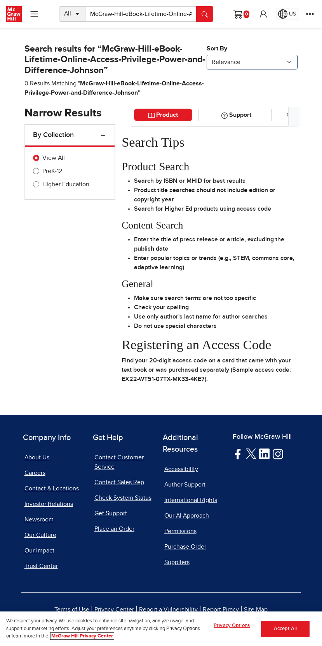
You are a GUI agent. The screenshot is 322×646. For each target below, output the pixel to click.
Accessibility (181, 469)
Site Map (256, 609)
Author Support (184, 484)
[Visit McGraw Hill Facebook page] (238, 453)
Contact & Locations (51, 488)
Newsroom (39, 519)
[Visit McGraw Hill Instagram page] (278, 453)
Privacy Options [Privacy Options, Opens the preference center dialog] (232, 625)
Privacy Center (114, 609)
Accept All (285, 628)
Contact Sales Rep (119, 482)
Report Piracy (221, 609)
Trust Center (41, 566)
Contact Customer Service (119, 462)
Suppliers (177, 562)
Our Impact (39, 550)
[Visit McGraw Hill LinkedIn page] (264, 453)
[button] (263, 14)
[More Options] (310, 14)
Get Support (110, 513)
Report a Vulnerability (168, 609)
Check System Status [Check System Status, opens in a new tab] (122, 498)
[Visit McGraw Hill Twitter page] (251, 453)
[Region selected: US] (287, 14)
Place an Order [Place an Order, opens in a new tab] (114, 529)
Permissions (180, 531)
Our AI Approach (186, 516)
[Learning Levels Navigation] (34, 14)
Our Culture (40, 535)
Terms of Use (71, 609)
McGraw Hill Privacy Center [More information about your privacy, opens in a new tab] (82, 636)
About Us (36, 457)
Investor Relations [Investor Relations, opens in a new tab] (48, 504)
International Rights (190, 500)
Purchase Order (185, 547)
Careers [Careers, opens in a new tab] (34, 473)
